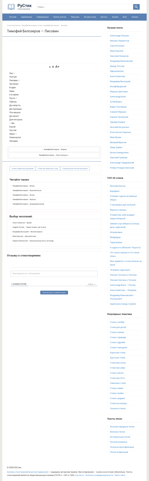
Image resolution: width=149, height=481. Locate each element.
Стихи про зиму (117, 368)
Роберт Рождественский (122, 168)
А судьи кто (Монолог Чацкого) (125, 247)
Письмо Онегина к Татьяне (123, 280)
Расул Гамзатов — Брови (22, 217)
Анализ (115, 17)
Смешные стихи (118, 383)
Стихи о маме (116, 388)
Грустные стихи (117, 357)
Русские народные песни (122, 426)
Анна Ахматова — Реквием (123, 290)
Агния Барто (116, 101)
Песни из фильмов (119, 452)
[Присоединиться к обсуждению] (54, 268)
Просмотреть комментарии (54, 287)
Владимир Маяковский (121, 61)
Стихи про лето (117, 378)
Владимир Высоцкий (120, 81)
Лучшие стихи (90, 17)
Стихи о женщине (118, 347)
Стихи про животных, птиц (48, 163)
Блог (125, 17)
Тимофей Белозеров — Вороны (24, 194)
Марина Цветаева (119, 91)
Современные (43, 17)
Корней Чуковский (119, 117)
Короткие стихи (117, 352)
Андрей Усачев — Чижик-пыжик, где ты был (29, 221)
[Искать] (136, 7)
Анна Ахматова (117, 76)
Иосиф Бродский (118, 86)
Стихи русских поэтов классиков (75, 163)
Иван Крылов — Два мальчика (24, 230)
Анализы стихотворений (17, 472)
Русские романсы (118, 442)
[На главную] (20, 9)
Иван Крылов (116, 51)
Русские (12, 17)
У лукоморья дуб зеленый (122, 204)
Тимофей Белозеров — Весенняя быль (27, 185)
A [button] (50, 67)
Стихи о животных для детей (22, 163)
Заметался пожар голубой (123, 304)
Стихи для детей (118, 327)
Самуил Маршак (118, 112)
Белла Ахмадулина (119, 152)
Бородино (114, 191)
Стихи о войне (117, 393)
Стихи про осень (118, 363)
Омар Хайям (116, 147)
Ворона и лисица (118, 210)
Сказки (135, 17)
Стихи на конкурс (118, 403)
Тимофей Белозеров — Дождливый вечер (28, 198)
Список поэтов (59, 17)
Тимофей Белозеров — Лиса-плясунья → (77, 149)
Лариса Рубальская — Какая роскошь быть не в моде (33, 235)
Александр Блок (118, 96)
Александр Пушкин (119, 35)
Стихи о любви (117, 322)
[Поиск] (84, 7)
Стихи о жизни (117, 332)
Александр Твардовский (122, 162)
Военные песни (117, 432)
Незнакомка (116, 232)
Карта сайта (120, 475)
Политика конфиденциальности (99, 475)
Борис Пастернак (118, 107)
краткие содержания (39, 472)
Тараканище (116, 242)
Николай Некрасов (119, 56)
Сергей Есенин (117, 46)
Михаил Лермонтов (119, 41)
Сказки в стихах (118, 408)
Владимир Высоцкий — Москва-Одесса (27, 226)
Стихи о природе (118, 337)
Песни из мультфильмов (122, 447)
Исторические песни (120, 437)
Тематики (75, 17)
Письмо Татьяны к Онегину (123, 275)
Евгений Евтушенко (119, 127)
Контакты (79, 475)
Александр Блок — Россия (122, 285)
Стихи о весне (117, 373)
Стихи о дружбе (117, 342)
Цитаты (104, 17)
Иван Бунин (115, 137)
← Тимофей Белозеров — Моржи (31, 149)
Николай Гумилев (118, 157)
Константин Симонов (120, 132)
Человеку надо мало (120, 270)
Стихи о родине (117, 398)
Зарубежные (26, 17)
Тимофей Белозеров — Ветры (24, 180)
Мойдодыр (115, 237)
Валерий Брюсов (118, 142)
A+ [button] (57, 67)
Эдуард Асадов (117, 122)
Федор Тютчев (117, 66)
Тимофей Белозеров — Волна (24, 189)
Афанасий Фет (117, 71)
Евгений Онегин (117, 186)
